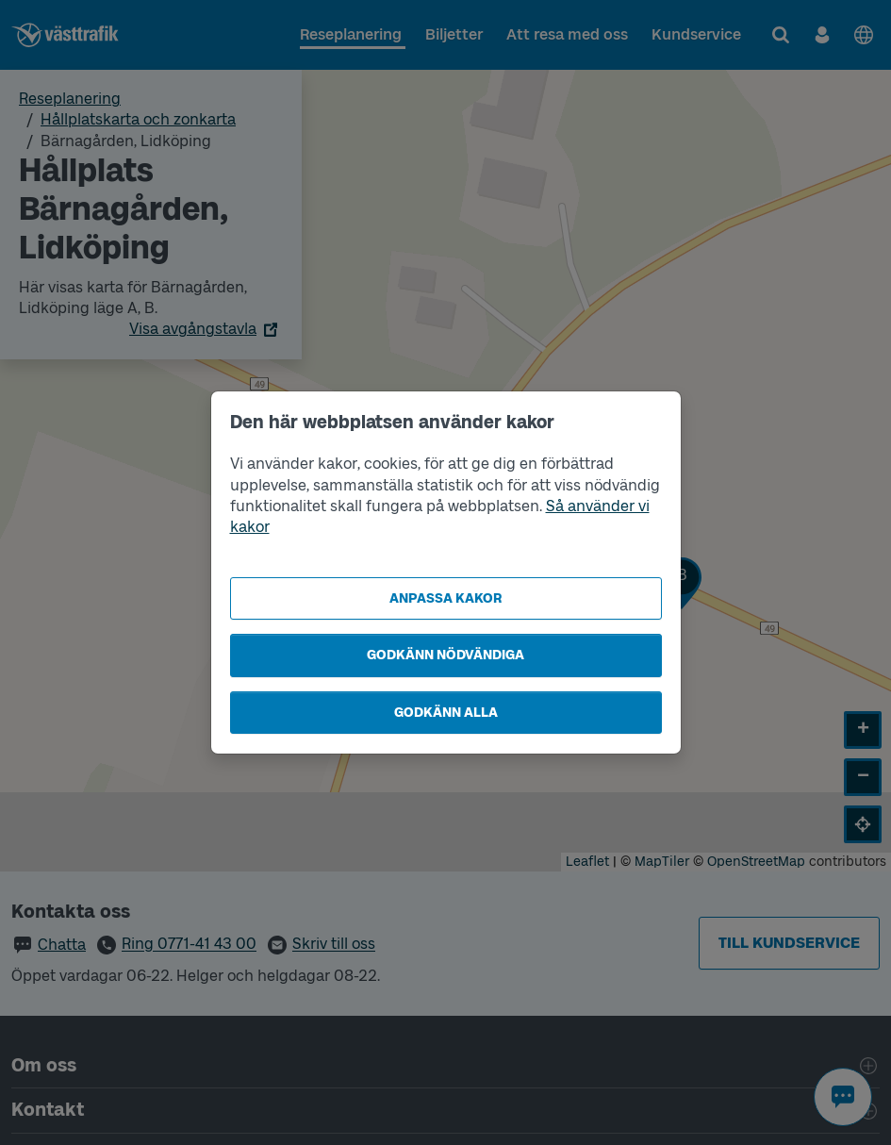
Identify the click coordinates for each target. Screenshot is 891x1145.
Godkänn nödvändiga (445, 655)
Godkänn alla (446, 713)
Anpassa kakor (445, 598)
